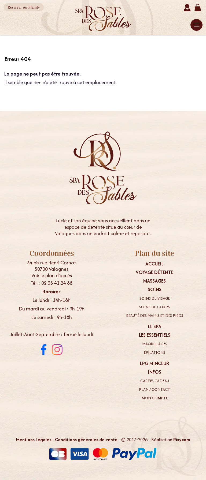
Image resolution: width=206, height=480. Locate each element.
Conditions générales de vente (86, 439)
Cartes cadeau (154, 381)
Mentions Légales (33, 439)
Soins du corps (154, 307)
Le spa (154, 326)
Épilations (154, 352)
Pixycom (181, 439)
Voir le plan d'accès (51, 275)
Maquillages (154, 344)
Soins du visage (154, 298)
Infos (154, 372)
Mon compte (155, 398)
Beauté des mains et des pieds (154, 315)
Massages (154, 281)
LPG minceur (154, 363)
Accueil (154, 264)
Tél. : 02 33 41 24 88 (51, 283)
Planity (24, 7)
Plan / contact (154, 389)
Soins (154, 289)
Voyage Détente (154, 272)
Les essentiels (154, 335)
